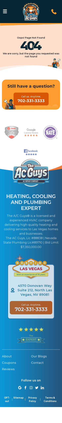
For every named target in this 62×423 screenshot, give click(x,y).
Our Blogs (39, 365)
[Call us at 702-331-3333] (53, 11)
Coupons (9, 372)
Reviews (8, 378)
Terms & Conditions (50, 403)
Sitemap (18, 401)
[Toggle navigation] (5, 11)
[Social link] (20, 391)
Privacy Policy (32, 403)
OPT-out (7, 403)
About (7, 365)
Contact (37, 372)
